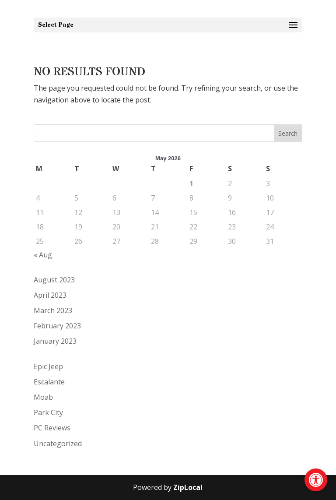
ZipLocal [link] (188, 487)
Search (288, 133)
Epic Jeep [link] (48, 366)
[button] (168, 25)
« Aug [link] (43, 255)
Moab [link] (43, 397)
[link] (315, 479)
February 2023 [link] (57, 326)
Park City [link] (48, 412)
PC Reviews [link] (52, 428)
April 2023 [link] (50, 295)
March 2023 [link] (53, 310)
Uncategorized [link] (58, 443)
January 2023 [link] (55, 341)
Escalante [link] (49, 382)
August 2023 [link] (54, 280)
